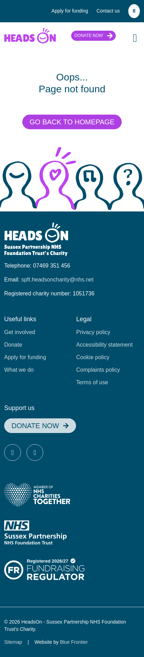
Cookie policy (92, 357)
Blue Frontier (74, 642)
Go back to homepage (72, 122)
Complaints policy (98, 370)
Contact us (108, 11)
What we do (18, 370)
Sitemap (13, 642)
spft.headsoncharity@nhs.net (57, 280)
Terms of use (92, 382)
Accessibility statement (104, 345)
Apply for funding (70, 11)
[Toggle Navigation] (135, 38)
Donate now (88, 35)
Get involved (19, 332)
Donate (13, 345)
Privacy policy (93, 332)
